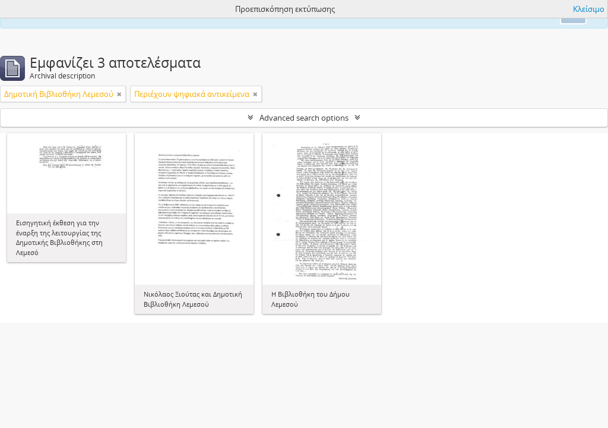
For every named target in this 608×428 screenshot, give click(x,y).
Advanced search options (304, 117)
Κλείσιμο (588, 9)
